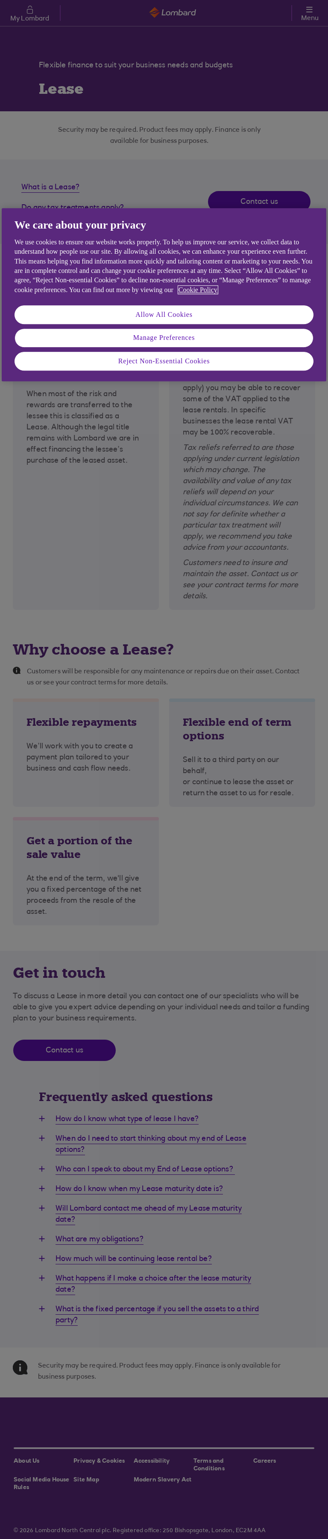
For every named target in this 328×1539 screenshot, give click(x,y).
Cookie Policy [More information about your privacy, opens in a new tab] (198, 289)
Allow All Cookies (164, 314)
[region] (164, 295)
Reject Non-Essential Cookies (164, 361)
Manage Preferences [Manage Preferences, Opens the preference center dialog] (164, 338)
